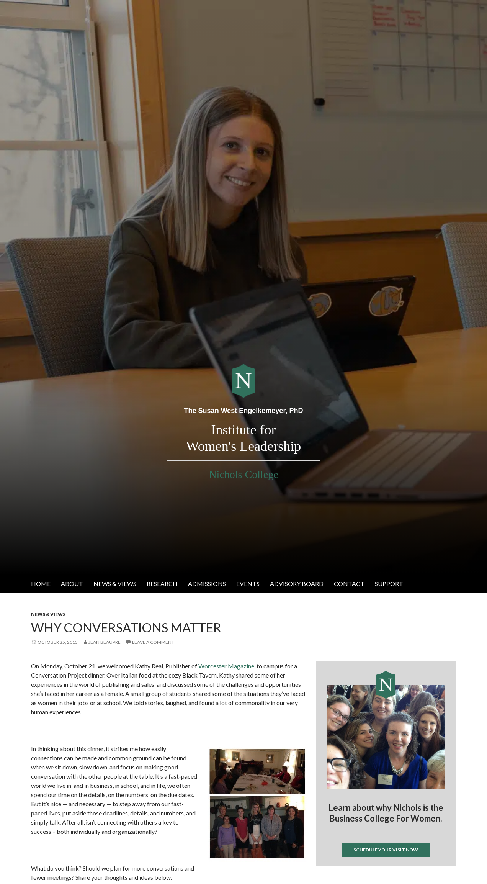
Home (41, 583)
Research (162, 583)
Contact (349, 583)
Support (389, 583)
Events (248, 583)
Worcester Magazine (226, 666)
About (72, 583)
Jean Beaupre (104, 642)
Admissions (207, 583)
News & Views (114, 583)
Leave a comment (153, 642)
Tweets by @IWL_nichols (346, 878)
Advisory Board (297, 583)
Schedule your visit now (385, 850)
